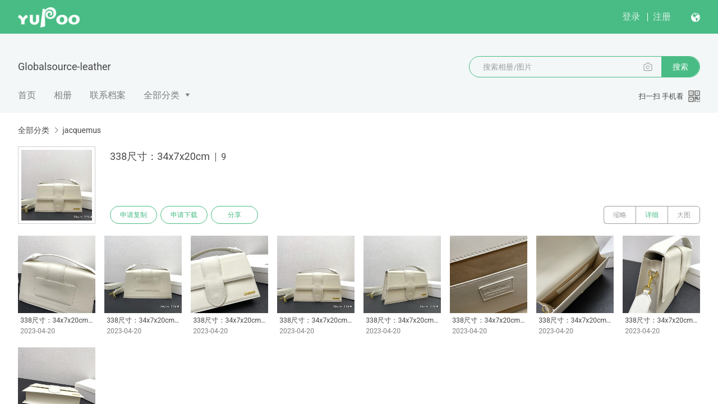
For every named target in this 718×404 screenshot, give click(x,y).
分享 (234, 215)
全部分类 (162, 95)
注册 (662, 16)
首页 (27, 95)
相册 (63, 95)
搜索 (680, 66)
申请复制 (133, 215)
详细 (652, 215)
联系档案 (108, 95)
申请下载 (184, 215)
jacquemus (81, 130)
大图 (684, 215)
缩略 (620, 215)
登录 (631, 16)
